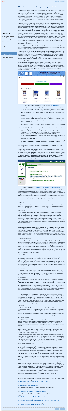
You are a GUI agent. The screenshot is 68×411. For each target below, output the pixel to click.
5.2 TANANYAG (5, 43)
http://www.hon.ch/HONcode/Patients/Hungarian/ (28, 385)
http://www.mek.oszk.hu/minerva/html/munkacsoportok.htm (48, 187)
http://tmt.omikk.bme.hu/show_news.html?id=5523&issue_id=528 (31, 404)
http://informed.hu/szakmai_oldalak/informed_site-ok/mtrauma (31, 389)
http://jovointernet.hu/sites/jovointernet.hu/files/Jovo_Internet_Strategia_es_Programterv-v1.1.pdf (38, 400)
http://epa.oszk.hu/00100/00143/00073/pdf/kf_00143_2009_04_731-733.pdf (34, 381)
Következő (62, 1)
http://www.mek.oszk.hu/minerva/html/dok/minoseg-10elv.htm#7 (33, 391)
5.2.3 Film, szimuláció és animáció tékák (9, 50)
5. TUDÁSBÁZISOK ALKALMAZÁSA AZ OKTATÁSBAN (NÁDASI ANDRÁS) (8, 35)
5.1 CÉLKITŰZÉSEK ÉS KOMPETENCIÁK (6, 40)
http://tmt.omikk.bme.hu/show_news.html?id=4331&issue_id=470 (31, 396)
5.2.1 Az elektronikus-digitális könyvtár (8, 46)
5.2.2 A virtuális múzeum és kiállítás (9, 48)
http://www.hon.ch (36, 383)
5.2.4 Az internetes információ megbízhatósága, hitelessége (9, 53)
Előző (57, 1)
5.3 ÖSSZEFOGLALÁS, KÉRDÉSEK (9, 59)
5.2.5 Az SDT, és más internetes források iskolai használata (9, 57)
